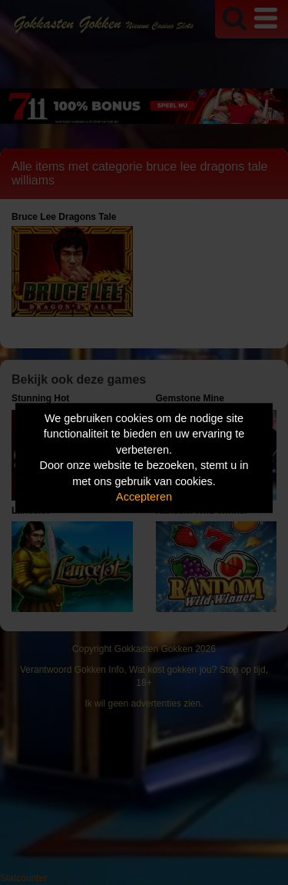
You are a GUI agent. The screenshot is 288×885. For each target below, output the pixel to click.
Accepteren (144, 497)
